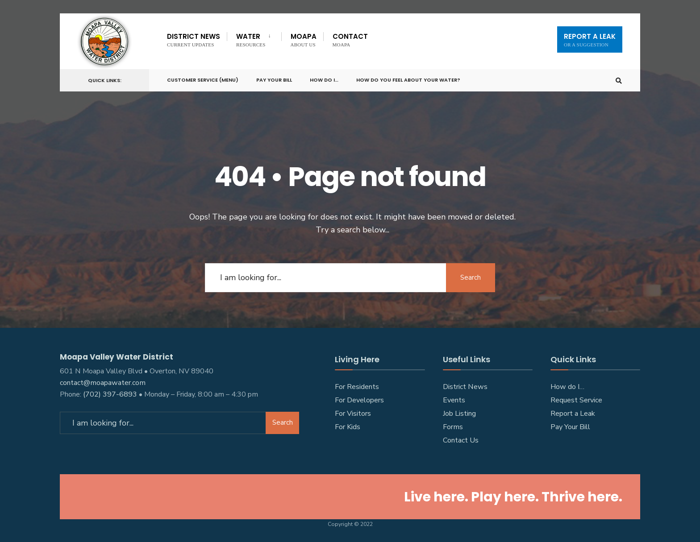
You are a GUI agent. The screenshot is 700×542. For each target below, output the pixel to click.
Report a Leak (572, 413)
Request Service (576, 400)
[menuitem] (254, 38)
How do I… (324, 79)
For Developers (359, 400)
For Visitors (353, 413)
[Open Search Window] (619, 80)
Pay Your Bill (274, 79)
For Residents (357, 387)
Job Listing (459, 413)
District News (193, 39)
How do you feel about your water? (408, 79)
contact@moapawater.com (103, 383)
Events (454, 400)
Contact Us (461, 440)
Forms (453, 427)
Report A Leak (590, 39)
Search (470, 277)
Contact (350, 39)
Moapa (304, 39)
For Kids (347, 427)
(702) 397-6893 (110, 394)
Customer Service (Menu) (202, 79)
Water (251, 39)
